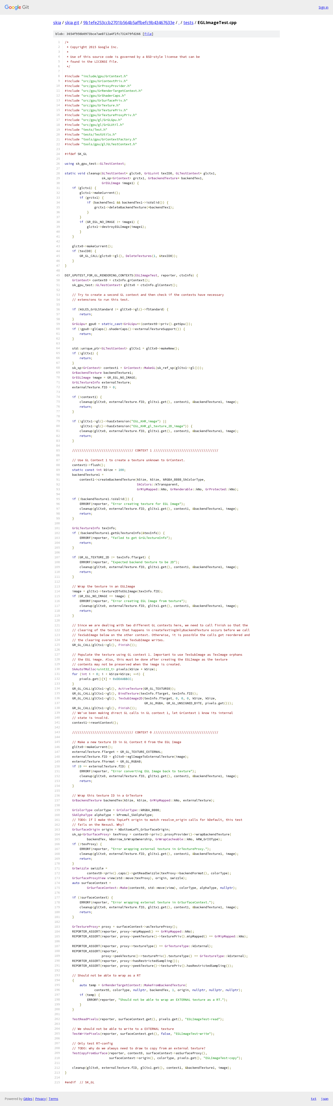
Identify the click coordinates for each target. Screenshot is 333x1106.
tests (188, 22)
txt (313, 1099)
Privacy (40, 1099)
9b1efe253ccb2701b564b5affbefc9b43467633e (129, 22)
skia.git (72, 22)
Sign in (323, 7)
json (324, 1099)
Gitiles (27, 1099)
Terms (53, 1099)
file (148, 34)
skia (57, 22)
